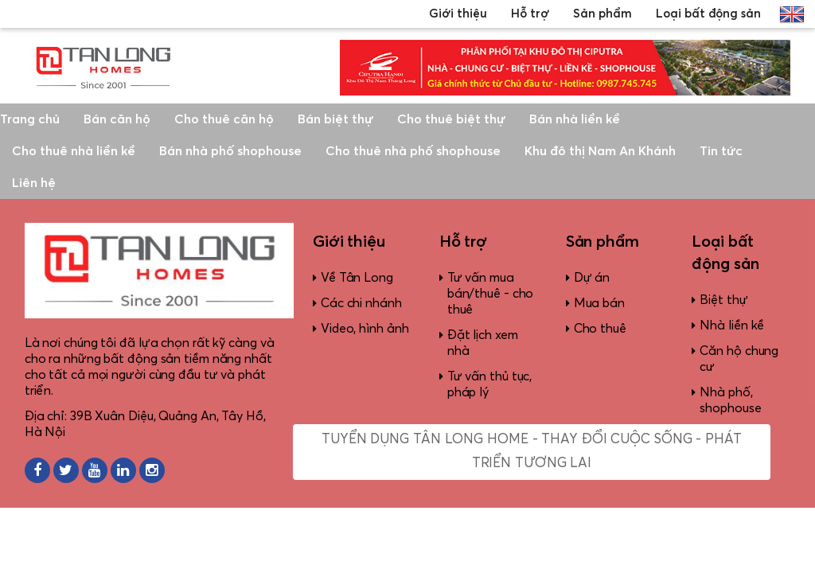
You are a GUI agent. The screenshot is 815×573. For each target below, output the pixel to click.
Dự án (592, 277)
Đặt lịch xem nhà (482, 343)
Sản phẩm (602, 14)
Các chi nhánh (361, 303)
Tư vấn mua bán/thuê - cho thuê (490, 293)
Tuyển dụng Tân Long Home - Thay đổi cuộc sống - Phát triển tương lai (532, 451)
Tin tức (721, 151)
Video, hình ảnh (365, 328)
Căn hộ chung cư (739, 359)
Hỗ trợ (530, 14)
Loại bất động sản (708, 14)
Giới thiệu (458, 14)
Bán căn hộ (117, 119)
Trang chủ (30, 119)
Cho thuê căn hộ (224, 119)
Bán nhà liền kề (574, 119)
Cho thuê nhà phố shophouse (413, 151)
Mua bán (599, 303)
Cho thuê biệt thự (451, 119)
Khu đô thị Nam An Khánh (600, 151)
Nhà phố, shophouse (730, 400)
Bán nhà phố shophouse (230, 151)
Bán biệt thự (335, 119)
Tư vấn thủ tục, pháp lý (489, 384)
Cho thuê (600, 328)
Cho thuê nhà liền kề (73, 151)
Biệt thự (723, 300)
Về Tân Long (357, 277)
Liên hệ (34, 183)
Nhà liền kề (732, 325)
